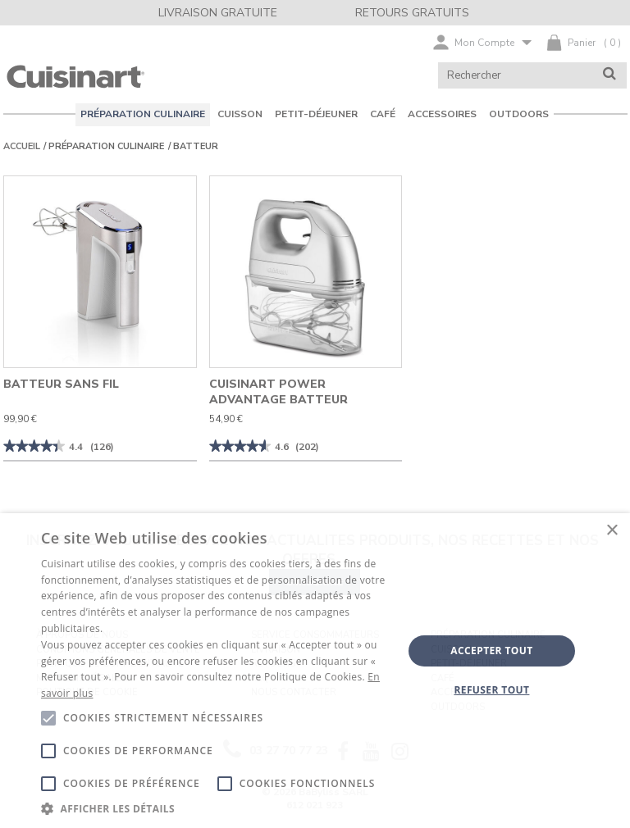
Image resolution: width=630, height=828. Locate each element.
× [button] (611, 531)
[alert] (315, 670)
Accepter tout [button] (491, 650)
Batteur (195, 146)
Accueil (21, 146)
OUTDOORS (519, 114)
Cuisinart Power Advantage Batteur (278, 391)
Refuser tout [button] (491, 690)
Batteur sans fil (61, 384)
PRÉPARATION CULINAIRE (106, 146)
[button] (216, 808)
